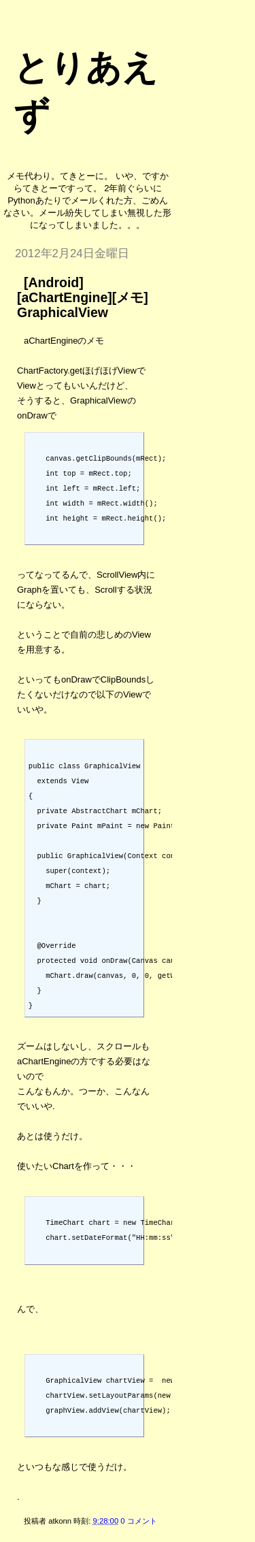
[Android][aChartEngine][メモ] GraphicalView (82, 297)
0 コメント (138, 1521)
